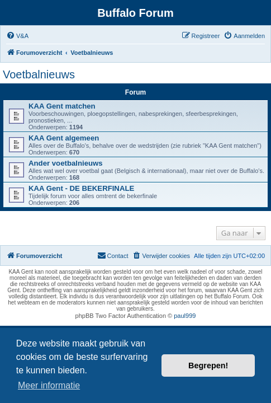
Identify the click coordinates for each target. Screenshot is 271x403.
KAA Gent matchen (62, 106)
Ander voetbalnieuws (65, 163)
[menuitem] (17, 36)
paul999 (185, 315)
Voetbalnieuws (39, 74)
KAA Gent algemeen (63, 138)
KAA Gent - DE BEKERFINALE (81, 188)
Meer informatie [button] (49, 385)
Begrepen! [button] (208, 365)
